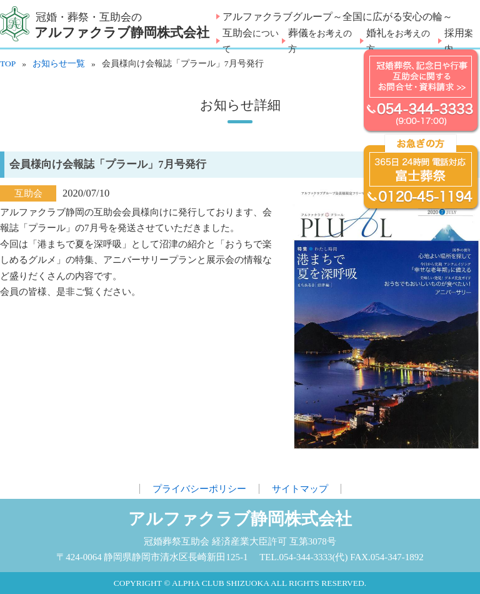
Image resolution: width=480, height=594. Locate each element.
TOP (8, 63)
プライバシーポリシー (199, 489)
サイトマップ (300, 489)
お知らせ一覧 (58, 63)
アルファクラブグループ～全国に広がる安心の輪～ (337, 16)
